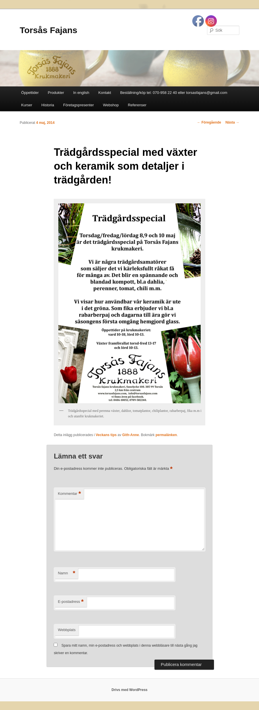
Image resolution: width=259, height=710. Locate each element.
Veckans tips (106, 435)
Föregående (209, 122)
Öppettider (30, 92)
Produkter (56, 92)
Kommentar (69, 494)
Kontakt (104, 92)
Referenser (137, 105)
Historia (47, 105)
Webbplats (66, 630)
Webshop (111, 105)
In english (81, 92)
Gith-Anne (130, 435)
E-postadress (70, 602)
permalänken (166, 435)
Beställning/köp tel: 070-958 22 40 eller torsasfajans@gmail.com (173, 92)
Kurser (26, 105)
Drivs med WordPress (129, 690)
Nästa (232, 122)
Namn (66, 573)
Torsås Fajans (48, 30)
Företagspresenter (78, 105)
